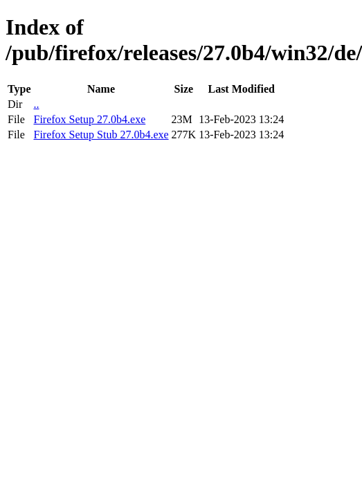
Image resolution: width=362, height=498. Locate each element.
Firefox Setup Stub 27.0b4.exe (100, 134)
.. (36, 104)
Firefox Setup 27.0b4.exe (89, 119)
